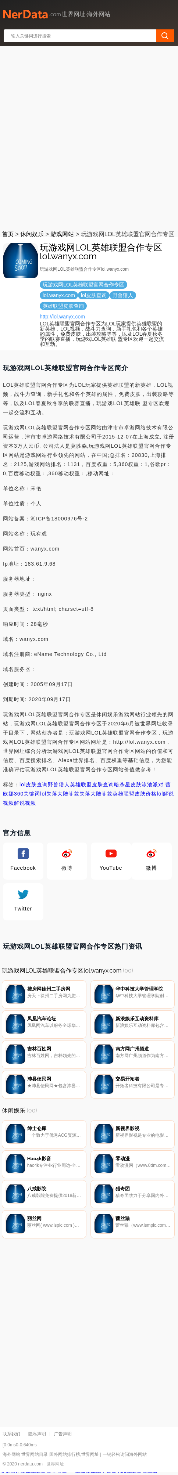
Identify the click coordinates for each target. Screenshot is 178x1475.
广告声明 (63, 1435)
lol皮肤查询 (33, 784)
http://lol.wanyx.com (62, 317)
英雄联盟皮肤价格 (135, 794)
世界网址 (55, 1465)
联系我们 (11, 1435)
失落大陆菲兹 (96, 794)
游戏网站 (62, 234)
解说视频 (25, 803)
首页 (8, 234)
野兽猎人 (59, 784)
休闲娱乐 (32, 234)
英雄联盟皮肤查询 (92, 784)
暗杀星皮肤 (128, 784)
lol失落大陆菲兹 (59, 794)
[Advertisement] (89, 137)
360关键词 (27, 794)
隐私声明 (37, 1435)
